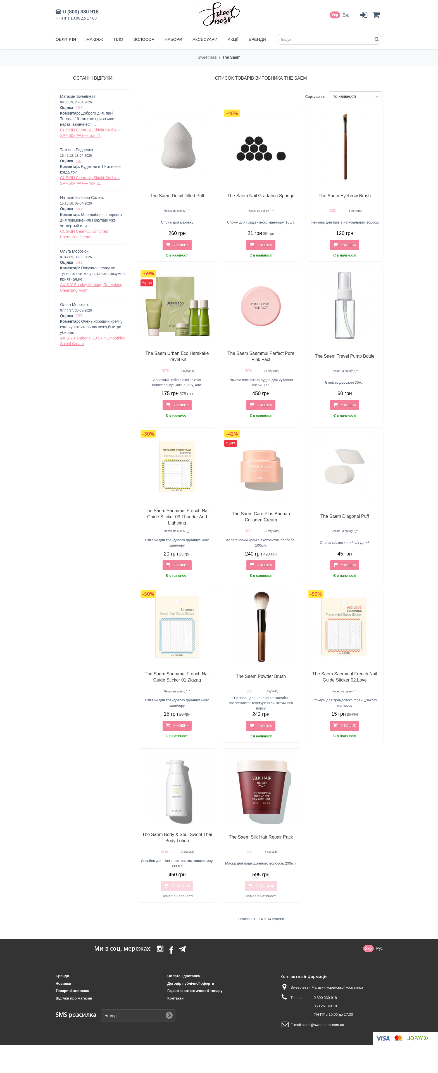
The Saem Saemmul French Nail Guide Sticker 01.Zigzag (177, 676)
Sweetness (208, 57)
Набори (173, 39)
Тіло (118, 39)
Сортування (315, 96)
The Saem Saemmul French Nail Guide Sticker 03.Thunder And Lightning (177, 516)
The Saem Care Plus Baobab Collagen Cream (261, 516)
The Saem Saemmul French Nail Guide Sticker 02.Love (344, 676)
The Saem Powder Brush (261, 676)
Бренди (257, 39)
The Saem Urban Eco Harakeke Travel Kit (177, 356)
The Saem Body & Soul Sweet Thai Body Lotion (177, 837)
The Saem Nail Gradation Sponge (260, 195)
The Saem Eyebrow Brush (345, 195)
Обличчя (66, 39)
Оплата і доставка (183, 976)
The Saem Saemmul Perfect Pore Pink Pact (260, 356)
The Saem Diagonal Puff (344, 516)
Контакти (175, 998)
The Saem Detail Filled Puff (177, 195)
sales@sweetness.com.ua (323, 1025)
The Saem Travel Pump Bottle (344, 356)
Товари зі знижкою (72, 991)
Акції (233, 39)
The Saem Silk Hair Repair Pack (261, 837)
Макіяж (94, 39)
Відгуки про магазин (74, 998)
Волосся (144, 39)
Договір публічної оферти (190, 983)
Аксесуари (204, 39)
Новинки (63, 983)
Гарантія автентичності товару (195, 991)
